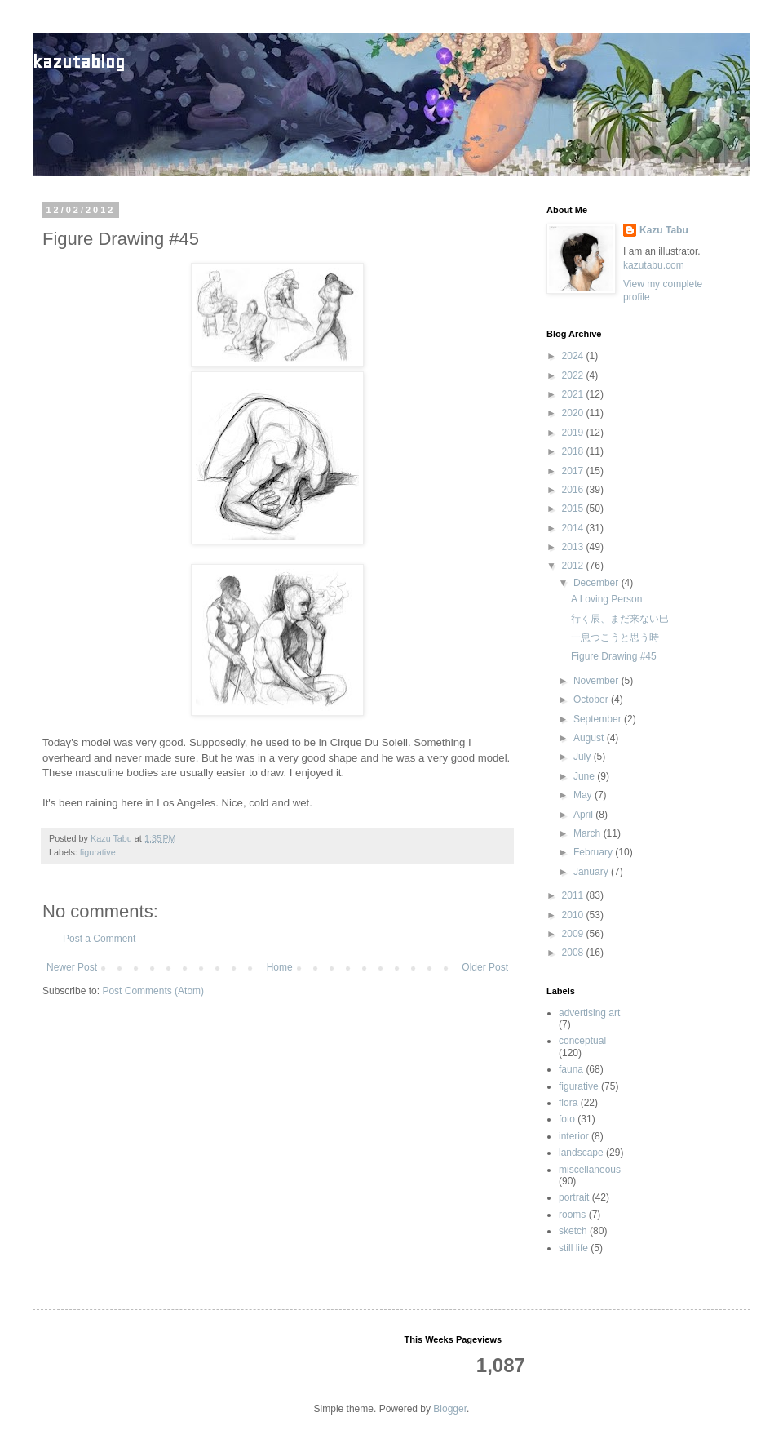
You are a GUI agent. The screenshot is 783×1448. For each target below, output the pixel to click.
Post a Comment (99, 938)
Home (280, 967)
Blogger (450, 1409)
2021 (574, 394)
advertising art (589, 1013)
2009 (574, 933)
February (594, 852)
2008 (574, 952)
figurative (98, 852)
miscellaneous (590, 1169)
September (598, 719)
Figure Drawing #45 (614, 656)
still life (573, 1248)
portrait (574, 1197)
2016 (574, 489)
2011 (574, 895)
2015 (574, 508)
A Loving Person (606, 599)
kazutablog (79, 61)
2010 (574, 915)
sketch (573, 1231)
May (584, 795)
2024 (574, 356)
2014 (574, 528)
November (597, 680)
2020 (574, 413)
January (592, 871)
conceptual (582, 1040)
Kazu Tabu (663, 230)
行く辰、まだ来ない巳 (620, 618)
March (588, 833)
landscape (581, 1152)
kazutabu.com (653, 265)
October (592, 699)
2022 (574, 375)
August (590, 738)
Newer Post (71, 967)
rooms (572, 1214)
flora (568, 1102)
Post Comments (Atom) (153, 991)
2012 (574, 565)
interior (574, 1136)
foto (567, 1119)
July (583, 756)
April (584, 814)
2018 (574, 451)
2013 (574, 547)
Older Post (485, 967)
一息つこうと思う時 (615, 637)
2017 (574, 471)
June (585, 776)
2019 (574, 432)
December (597, 583)
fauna (571, 1069)
